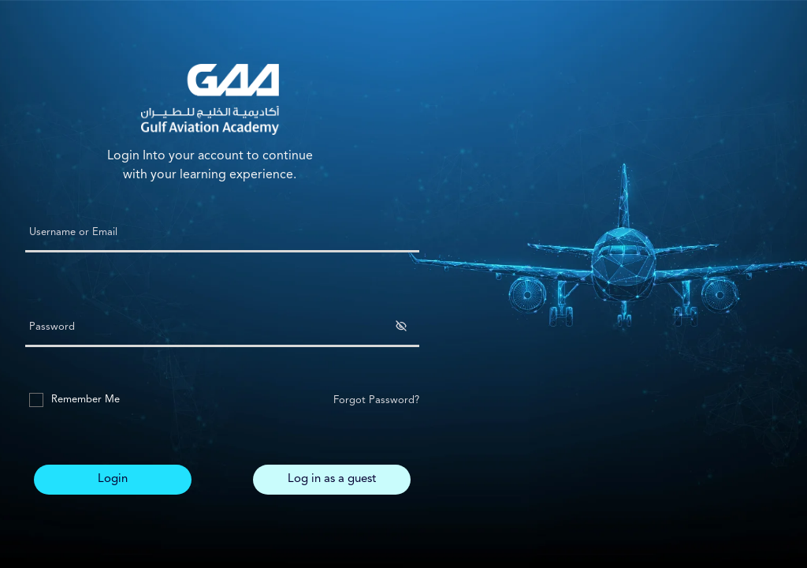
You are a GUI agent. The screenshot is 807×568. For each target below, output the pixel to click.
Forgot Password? (376, 400)
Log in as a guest (332, 479)
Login (113, 479)
